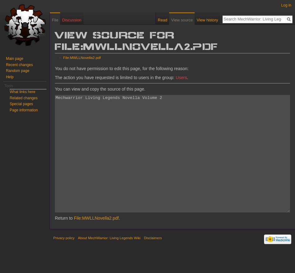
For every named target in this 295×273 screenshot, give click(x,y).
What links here (22, 92)
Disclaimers (153, 261)
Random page (17, 71)
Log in (286, 5)
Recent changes (19, 65)
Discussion (71, 20)
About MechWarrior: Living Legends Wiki (109, 261)
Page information (24, 110)
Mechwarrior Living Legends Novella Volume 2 (172, 165)
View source (182, 20)
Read (162, 20)
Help (10, 77)
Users (181, 77)
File (55, 20)
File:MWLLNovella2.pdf (82, 58)
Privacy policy (63, 261)
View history (207, 20)
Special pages (21, 104)
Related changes (23, 98)
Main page (14, 58)
